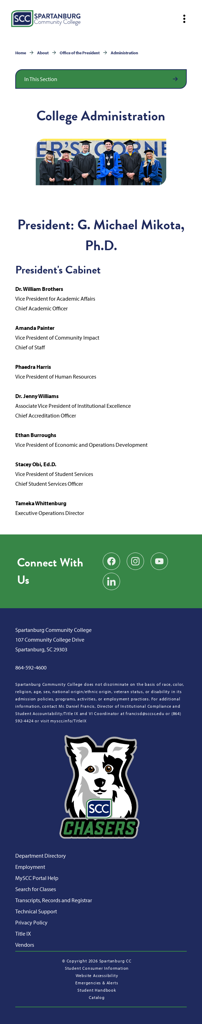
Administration (124, 52)
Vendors (24, 944)
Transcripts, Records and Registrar (53, 900)
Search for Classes (35, 889)
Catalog (97, 997)
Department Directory (40, 855)
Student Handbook (96, 990)
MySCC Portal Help (36, 877)
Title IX (23, 933)
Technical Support (36, 911)
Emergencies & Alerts (96, 982)
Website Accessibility (97, 975)
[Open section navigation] (101, 79)
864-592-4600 (31, 667)
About (43, 52)
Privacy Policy (31, 922)
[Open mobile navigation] (184, 18)
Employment (30, 866)
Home (20, 52)
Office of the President (80, 52)
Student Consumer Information (97, 968)
